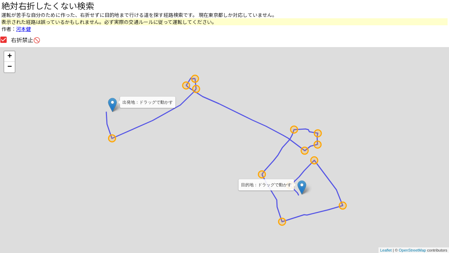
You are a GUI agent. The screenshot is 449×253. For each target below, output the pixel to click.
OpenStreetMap (412, 250)
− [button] (9, 67)
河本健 (23, 28)
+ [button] (9, 56)
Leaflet (386, 250)
